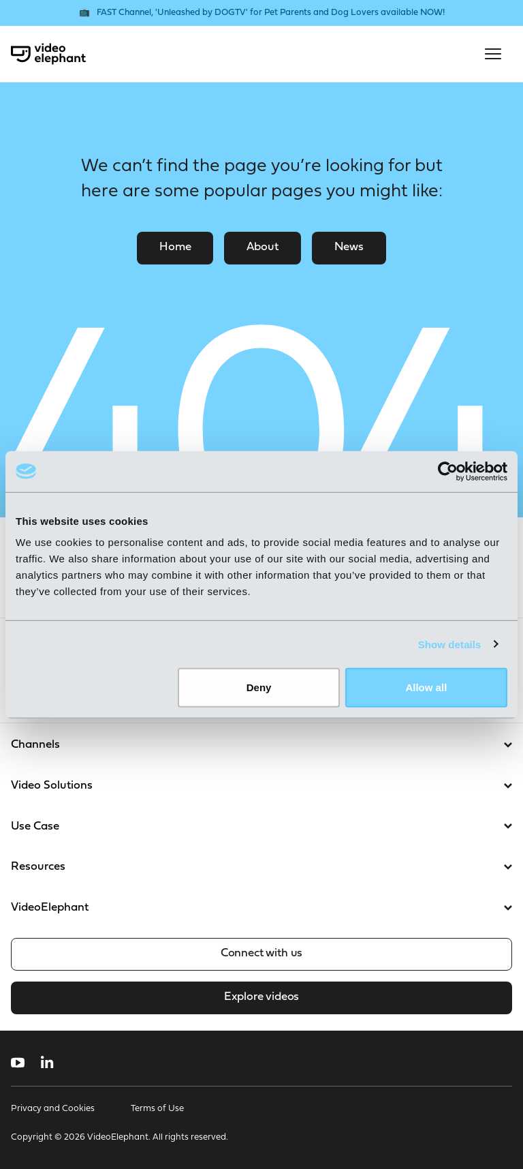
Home (175, 247)
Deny (259, 687)
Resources (261, 866)
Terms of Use (157, 1108)
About (262, 247)
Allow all (426, 687)
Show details (449, 644)
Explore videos (261, 997)
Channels (261, 744)
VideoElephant (261, 907)
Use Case (261, 826)
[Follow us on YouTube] (18, 1062)
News (349, 247)
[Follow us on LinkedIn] (47, 1062)
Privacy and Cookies (53, 1108)
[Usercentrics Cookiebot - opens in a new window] (447, 471)
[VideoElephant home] (48, 54)
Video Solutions (261, 785)
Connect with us (261, 953)
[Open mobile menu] (493, 53)
